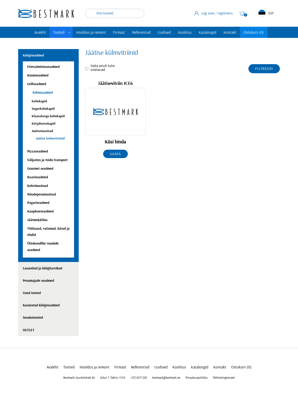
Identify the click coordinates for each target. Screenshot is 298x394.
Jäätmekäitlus (37, 220)
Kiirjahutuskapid (43, 123)
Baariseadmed (37, 177)
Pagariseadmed (38, 203)
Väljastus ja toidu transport (47, 160)
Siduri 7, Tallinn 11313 (112, 377)
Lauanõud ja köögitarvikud (42, 268)
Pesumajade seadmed (38, 280)
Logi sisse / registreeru (213, 13)
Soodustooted (33, 317)
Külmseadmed (42, 92)
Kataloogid (207, 32)
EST (266, 13)
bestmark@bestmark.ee (166, 377)
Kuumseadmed (37, 75)
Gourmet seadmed (40, 168)
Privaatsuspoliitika (196, 377)
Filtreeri (264, 69)
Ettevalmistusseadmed (43, 67)
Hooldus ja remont (91, 32)
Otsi (138, 13)
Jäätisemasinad (42, 131)
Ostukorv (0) (254, 32)
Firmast (119, 32)
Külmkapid (39, 101)
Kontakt (230, 32)
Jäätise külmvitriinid (50, 138)
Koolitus (185, 32)
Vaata (115, 154)
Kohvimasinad (37, 186)
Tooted (58, 32)
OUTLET (28, 330)
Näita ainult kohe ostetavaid (103, 68)
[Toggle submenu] (69, 32)
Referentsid (141, 32)
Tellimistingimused (224, 377)
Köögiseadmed (33, 55)
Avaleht (40, 32)
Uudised (164, 32)
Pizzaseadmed (37, 151)
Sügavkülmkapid (43, 108)
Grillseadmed (36, 84)
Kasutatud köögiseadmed (41, 305)
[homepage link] (46, 13)
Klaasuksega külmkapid (48, 116)
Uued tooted (32, 293)
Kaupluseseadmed (40, 211)
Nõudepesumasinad (41, 194)
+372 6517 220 (139, 377)
